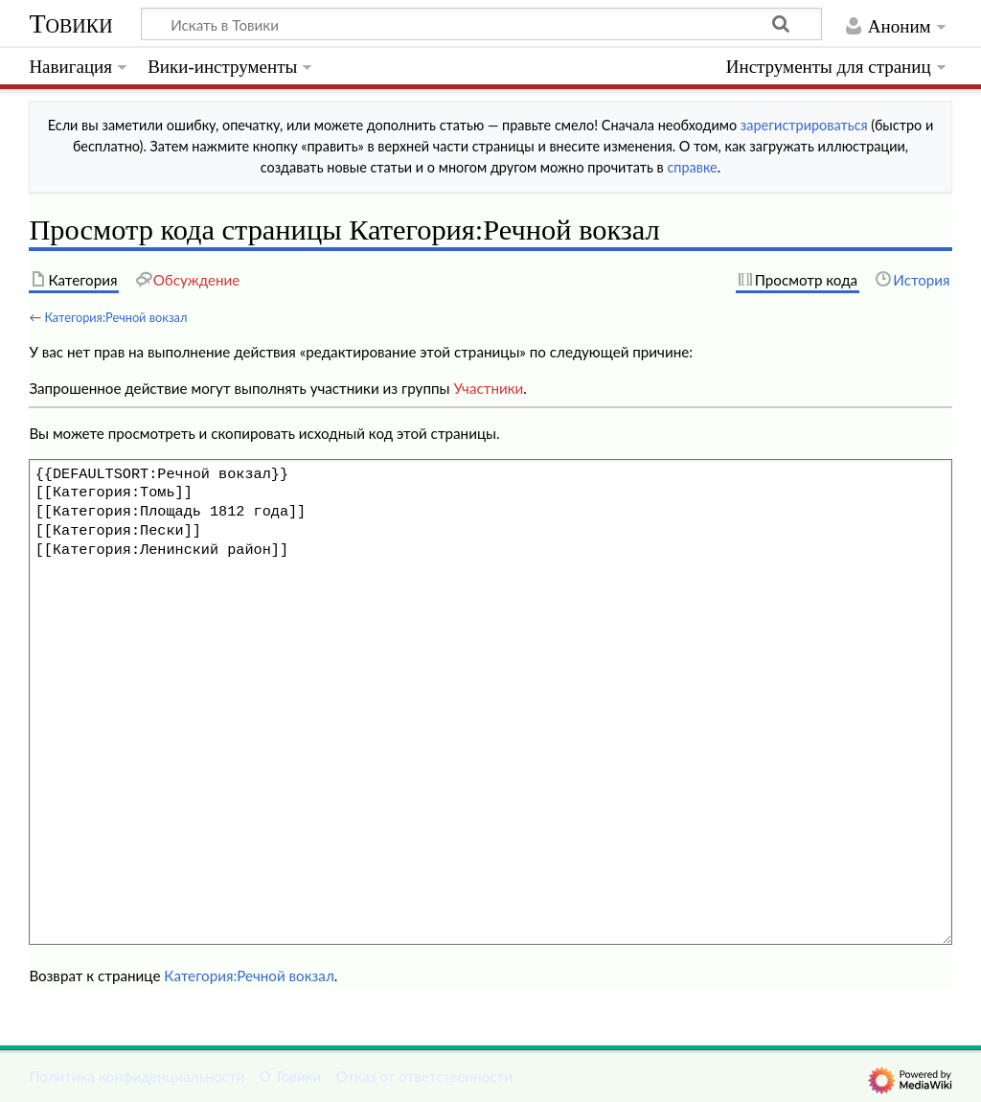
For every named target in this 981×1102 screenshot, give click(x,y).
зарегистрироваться (804, 125)
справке (692, 167)
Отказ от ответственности (424, 1076)
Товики (70, 23)
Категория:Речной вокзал (115, 317)
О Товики (291, 1076)
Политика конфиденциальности (136, 1076)
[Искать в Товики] (481, 24)
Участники (488, 388)
